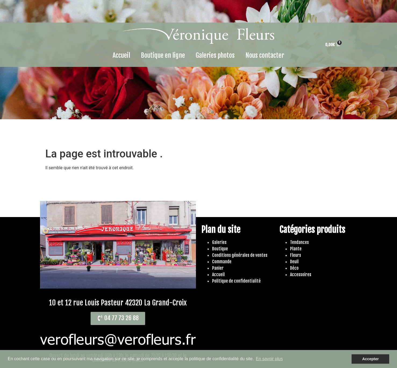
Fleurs (295, 255)
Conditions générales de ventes (239, 255)
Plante (296, 248)
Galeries (219, 242)
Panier (218, 268)
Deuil (294, 261)
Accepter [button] (370, 359)
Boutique (220, 248)
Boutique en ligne (163, 55)
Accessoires (300, 274)
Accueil (121, 55)
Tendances (299, 242)
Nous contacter (264, 55)
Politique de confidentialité (236, 281)
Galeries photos (215, 55)
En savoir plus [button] (269, 358)
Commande (221, 261)
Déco (294, 268)
